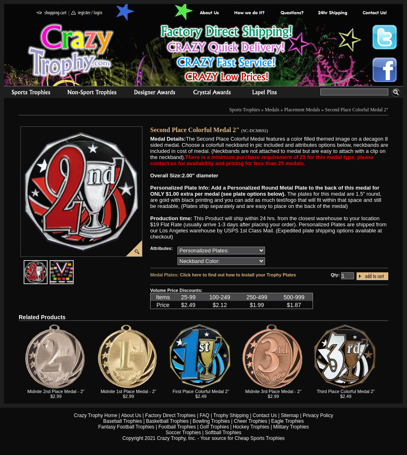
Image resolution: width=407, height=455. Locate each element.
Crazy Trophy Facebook (384, 69)
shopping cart (51, 13)
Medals (272, 110)
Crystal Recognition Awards (212, 93)
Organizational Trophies (92, 93)
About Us (209, 13)
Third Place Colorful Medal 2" (346, 391)
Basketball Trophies (167, 421)
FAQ (204, 415)
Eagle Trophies (287, 421)
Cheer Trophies (250, 421)
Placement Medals (302, 110)
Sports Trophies (27, 93)
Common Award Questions (292, 13)
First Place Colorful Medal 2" (201, 391)
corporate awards (154, 93)
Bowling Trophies (211, 421)
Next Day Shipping (332, 13)
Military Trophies (291, 427)
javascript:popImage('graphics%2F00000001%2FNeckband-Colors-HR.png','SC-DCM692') (73, 263)
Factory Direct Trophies (250, 13)
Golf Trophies (214, 427)
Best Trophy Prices (226, 54)
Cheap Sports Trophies (260, 438)
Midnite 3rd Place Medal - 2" (273, 391)
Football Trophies (177, 427)
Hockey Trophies (251, 427)
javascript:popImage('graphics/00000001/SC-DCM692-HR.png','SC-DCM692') (47, 263)
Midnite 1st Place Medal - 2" (128, 391)
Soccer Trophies (183, 432)
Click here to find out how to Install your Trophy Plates (238, 274)
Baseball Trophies (122, 421)
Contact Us (265, 415)
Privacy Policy (318, 415)
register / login (86, 13)
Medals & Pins (266, 93)
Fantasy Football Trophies (126, 427)
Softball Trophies (223, 432)
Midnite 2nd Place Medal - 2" (55, 391)
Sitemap (290, 415)
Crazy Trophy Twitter (384, 37)
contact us (374, 13)
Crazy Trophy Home (96, 415)
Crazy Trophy (71, 50)
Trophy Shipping (231, 415)
